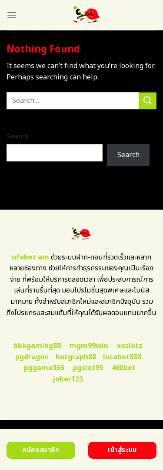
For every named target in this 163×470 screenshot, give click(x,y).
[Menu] (12, 15)
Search (17, 136)
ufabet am (30, 257)
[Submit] (147, 100)
